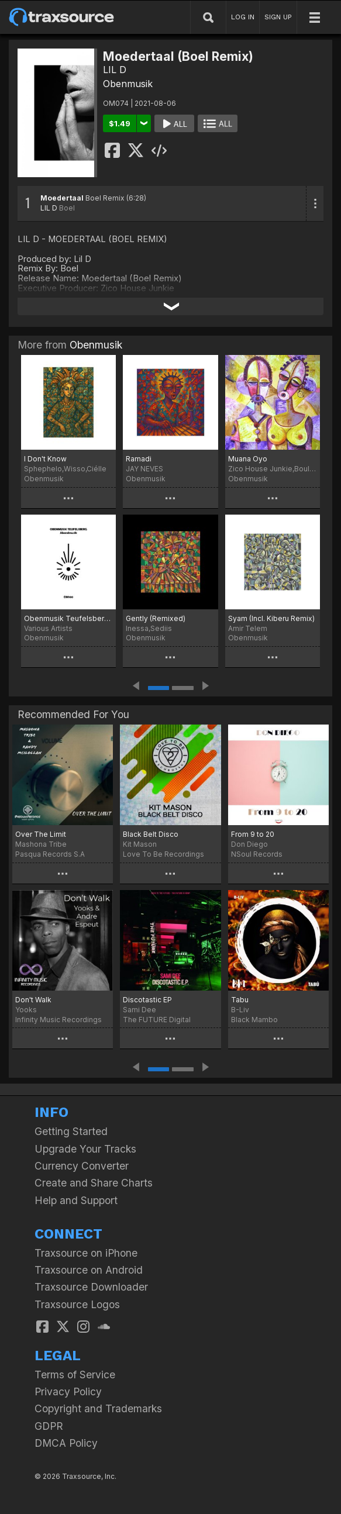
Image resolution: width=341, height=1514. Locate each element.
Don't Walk (33, 999)
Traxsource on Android (89, 1270)
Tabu (240, 999)
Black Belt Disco (150, 834)
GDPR (49, 1426)
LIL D (114, 69)
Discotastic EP (147, 999)
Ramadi (138, 458)
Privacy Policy (68, 1391)
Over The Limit (40, 834)
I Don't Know (45, 458)
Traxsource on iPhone (86, 1253)
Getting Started (71, 1131)
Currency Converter (82, 1166)
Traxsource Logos (77, 1304)
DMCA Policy (66, 1443)
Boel (67, 208)
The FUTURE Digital (157, 1019)
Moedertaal (62, 198)
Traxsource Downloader (91, 1287)
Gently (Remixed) (155, 618)
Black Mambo (254, 1019)
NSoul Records (257, 854)
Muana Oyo (247, 458)
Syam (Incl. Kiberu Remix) (271, 618)
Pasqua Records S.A (50, 854)
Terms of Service (75, 1374)
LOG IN (242, 17)
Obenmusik (128, 83)
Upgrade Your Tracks (85, 1149)
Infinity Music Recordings (58, 1019)
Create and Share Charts (94, 1183)
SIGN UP (278, 17)
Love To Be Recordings (163, 854)
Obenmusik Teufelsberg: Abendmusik (68, 618)
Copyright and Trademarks (98, 1408)
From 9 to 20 (252, 834)
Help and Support (76, 1200)
